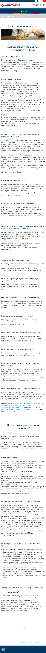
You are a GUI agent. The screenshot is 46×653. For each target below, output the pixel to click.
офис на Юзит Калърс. (10, 411)
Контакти (26, 1)
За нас (21, 1)
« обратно (23, 628)
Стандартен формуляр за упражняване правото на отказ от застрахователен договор (22, 405)
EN (44, 1)
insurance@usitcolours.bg (22, 409)
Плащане (32, 1)
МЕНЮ (23, 12)
